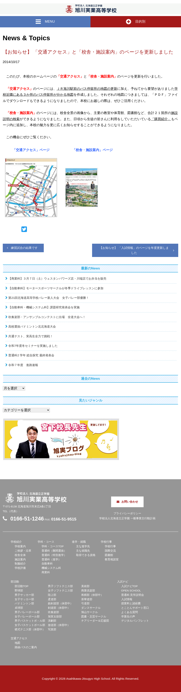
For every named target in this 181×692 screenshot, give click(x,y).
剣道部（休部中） (59, 607)
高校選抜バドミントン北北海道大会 (32, 326)
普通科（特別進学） (54, 555)
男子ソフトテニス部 (60, 586)
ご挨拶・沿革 (23, 550)
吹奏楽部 (53, 612)
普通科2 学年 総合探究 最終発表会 (31, 355)
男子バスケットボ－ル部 (30, 620)
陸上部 (52, 594)
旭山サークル (89, 612)
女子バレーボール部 (27, 616)
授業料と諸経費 (131, 603)
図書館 (109, 555)
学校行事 (106, 541)
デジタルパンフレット (135, 620)
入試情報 (126, 599)
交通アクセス (19, 638)
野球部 (19, 590)
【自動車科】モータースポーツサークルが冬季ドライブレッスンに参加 (55, 288)
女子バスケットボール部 (30, 625)
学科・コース (46, 541)
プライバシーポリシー (127, 513)
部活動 (15, 581)
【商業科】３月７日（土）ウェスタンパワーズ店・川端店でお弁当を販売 (57, 278)
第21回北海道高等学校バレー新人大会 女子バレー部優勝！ (48, 297)
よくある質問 (129, 612)
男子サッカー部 (24, 594)
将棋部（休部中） (92, 594)
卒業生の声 (128, 616)
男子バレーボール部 (27, 612)
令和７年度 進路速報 (23, 365)
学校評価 (20, 567)
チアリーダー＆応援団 (95, 620)
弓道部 (85, 603)
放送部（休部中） (59, 625)
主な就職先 (83, 550)
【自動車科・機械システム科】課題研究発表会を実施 (44, 307)
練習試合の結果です (24, 247)
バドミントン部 (24, 603)
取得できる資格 (85, 555)
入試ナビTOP (129, 586)
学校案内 (20, 546)
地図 (17, 642)
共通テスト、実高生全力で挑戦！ (30, 336)
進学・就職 (79, 541)
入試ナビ (122, 581)
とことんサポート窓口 (135, 607)
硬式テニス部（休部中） (30, 629)
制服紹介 (20, 563)
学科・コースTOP (53, 546)
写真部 (52, 629)
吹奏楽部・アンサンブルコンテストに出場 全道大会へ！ (47, 317)
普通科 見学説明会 (132, 594)
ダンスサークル (91, 607)
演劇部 (52, 620)
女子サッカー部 (24, 599)
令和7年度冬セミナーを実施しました (33, 345)
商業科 (46, 572)
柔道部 (52, 599)
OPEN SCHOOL (131, 590)
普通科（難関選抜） (54, 550)
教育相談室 (112, 559)
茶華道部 (86, 599)
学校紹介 (16, 541)
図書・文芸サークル (93, 616)
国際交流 (110, 550)
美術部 (85, 586)
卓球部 (19, 607)
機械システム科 (51, 567)
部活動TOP (22, 586)
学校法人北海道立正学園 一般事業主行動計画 (127, 518)
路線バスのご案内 (26, 647)
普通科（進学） (51, 559)
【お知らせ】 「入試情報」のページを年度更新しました (134, 250)
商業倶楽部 (88, 590)
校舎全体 (20, 555)
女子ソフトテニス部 (60, 590)
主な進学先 (83, 546)
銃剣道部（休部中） (60, 603)
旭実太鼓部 (55, 616)
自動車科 (47, 563)
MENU (45, 22)
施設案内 (20, 559)
